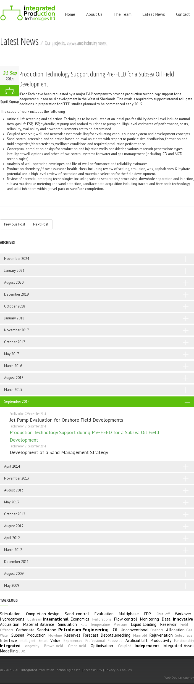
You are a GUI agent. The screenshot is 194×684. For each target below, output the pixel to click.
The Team (123, 14)
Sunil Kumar (9, 101)
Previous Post (14, 224)
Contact (183, 14)
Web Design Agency (179, 677)
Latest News (154, 14)
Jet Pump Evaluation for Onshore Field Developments (66, 420)
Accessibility (92, 670)
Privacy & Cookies (118, 670)
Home (70, 14)
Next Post (40, 224)
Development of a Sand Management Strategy (59, 452)
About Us (94, 14)
